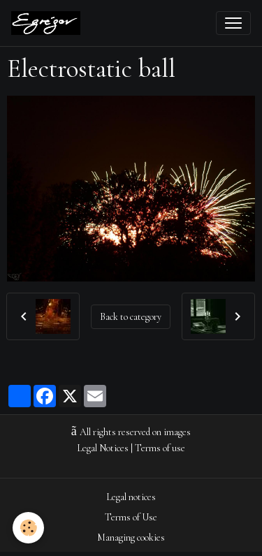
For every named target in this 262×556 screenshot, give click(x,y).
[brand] (48, 23)
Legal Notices (103, 448)
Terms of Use (131, 517)
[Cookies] (28, 527)
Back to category (130, 317)
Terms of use (160, 448)
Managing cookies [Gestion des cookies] (131, 537)
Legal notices (131, 497)
